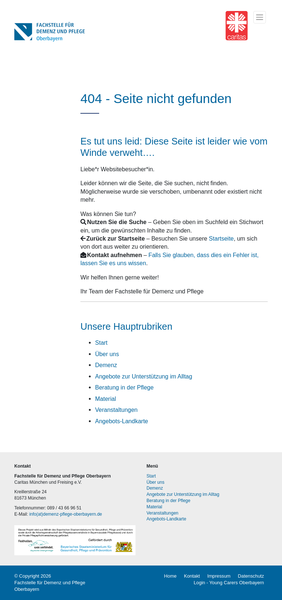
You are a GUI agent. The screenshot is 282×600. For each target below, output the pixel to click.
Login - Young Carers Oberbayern (229, 582)
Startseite (221, 238)
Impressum (218, 576)
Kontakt (192, 576)
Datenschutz (251, 576)
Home (170, 576)
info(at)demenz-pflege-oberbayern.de (65, 514)
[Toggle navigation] (259, 17)
